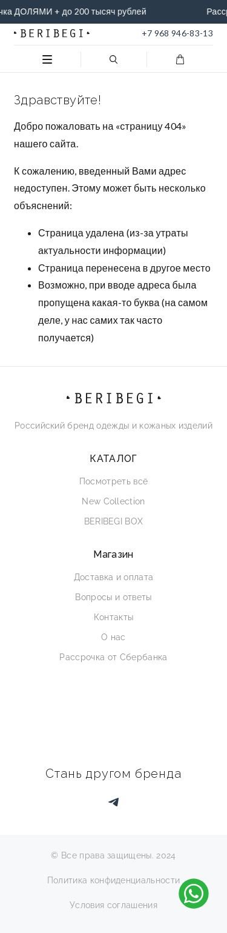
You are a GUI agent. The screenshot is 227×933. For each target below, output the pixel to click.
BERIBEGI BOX (113, 521)
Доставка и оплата (113, 577)
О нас (113, 637)
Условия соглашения (113, 905)
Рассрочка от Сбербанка (113, 657)
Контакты (114, 617)
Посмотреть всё (113, 481)
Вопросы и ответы (113, 597)
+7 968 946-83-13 (177, 33)
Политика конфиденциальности (113, 880)
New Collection (113, 501)
